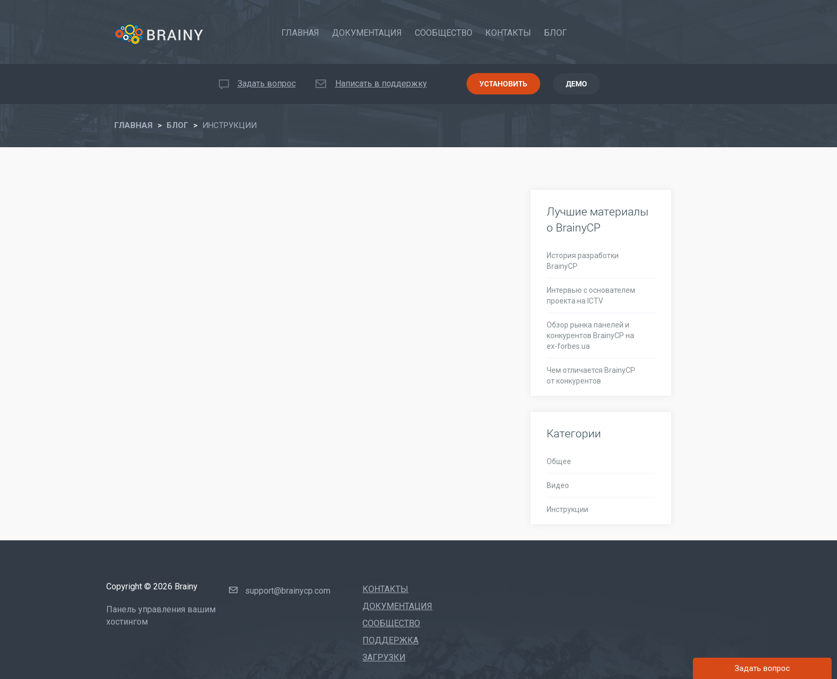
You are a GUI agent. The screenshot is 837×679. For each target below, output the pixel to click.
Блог (555, 33)
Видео (558, 485)
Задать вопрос (267, 83)
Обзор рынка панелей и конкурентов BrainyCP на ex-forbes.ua (590, 335)
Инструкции (567, 509)
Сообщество (443, 33)
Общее (559, 461)
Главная (300, 33)
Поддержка (390, 640)
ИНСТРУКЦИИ (229, 125)
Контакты (508, 33)
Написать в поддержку (381, 83)
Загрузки (384, 657)
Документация (367, 33)
